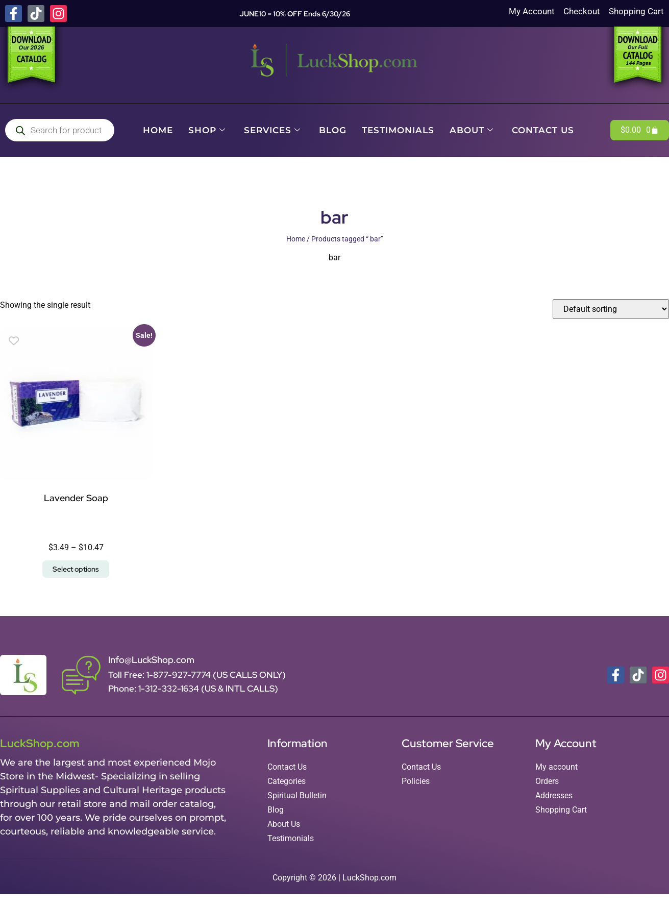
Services (272, 130)
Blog (332, 130)
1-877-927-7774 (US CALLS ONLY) (216, 674)
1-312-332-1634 (169, 688)
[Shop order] (611, 309)
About (471, 130)
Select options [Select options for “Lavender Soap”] (76, 569)
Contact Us (543, 130)
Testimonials (398, 130)
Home (158, 130)
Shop (207, 130)
